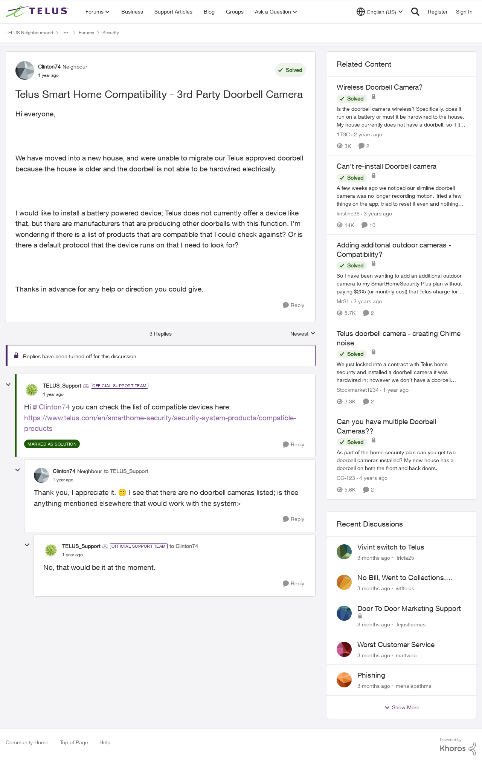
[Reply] (293, 305)
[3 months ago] (373, 557)
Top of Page (74, 742)
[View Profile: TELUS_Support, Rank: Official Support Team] (31, 389)
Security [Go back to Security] (110, 32)
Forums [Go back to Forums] (86, 32)
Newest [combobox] (303, 333)
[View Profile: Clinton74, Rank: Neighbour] (24, 70)
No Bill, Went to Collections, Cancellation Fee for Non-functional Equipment (401, 577)
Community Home (27, 742)
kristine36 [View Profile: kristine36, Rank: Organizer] (348, 213)
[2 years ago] (366, 134)
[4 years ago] (372, 478)
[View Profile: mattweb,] (344, 649)
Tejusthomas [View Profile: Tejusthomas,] (411, 624)
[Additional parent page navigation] (65, 32)
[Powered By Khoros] (458, 747)
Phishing (371, 675)
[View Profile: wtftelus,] (344, 582)
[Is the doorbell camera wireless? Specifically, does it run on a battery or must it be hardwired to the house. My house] (402, 116)
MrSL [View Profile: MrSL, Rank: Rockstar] (343, 301)
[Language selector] (379, 11)
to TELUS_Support (126, 471)
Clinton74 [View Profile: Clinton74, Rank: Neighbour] (49, 66)
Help (104, 742)
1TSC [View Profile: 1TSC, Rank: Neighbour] (343, 134)
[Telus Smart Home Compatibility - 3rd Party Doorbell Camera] (53, 394)
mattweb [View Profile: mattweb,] (406, 655)
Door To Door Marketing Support (409, 608)
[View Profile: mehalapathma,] (344, 679)
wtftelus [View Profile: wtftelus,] (405, 588)
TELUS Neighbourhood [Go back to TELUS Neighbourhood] (29, 32)
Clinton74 (54, 407)
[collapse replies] (8, 384)
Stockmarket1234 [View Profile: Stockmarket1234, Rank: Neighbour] (358, 389)
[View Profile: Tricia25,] (344, 551)
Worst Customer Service (396, 644)
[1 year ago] (394, 390)
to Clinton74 (183, 546)
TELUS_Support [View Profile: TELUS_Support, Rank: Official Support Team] (62, 385)
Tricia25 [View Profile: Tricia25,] (405, 557)
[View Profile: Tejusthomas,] (344, 613)
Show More (401, 707)
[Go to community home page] (38, 12)
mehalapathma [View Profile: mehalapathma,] (414, 686)
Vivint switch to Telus (390, 547)
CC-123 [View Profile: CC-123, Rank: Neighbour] (346, 478)
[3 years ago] (376, 213)
